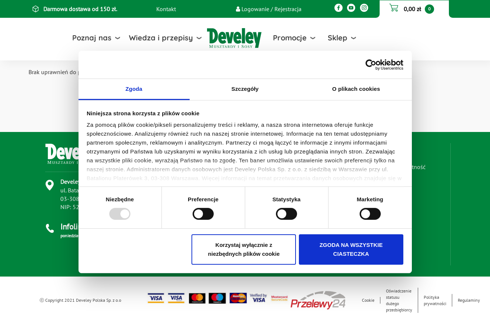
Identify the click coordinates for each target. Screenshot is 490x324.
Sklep (337, 37)
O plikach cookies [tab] (356, 89)
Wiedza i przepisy (161, 37)
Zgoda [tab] (134, 89)
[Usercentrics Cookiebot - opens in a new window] (371, 64)
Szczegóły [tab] (245, 89)
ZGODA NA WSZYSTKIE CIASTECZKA (351, 249)
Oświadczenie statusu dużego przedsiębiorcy (399, 300)
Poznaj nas (91, 37)
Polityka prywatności (435, 300)
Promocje (290, 37)
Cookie (368, 300)
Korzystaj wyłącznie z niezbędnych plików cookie (244, 249)
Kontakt (166, 9)
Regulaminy (469, 300)
